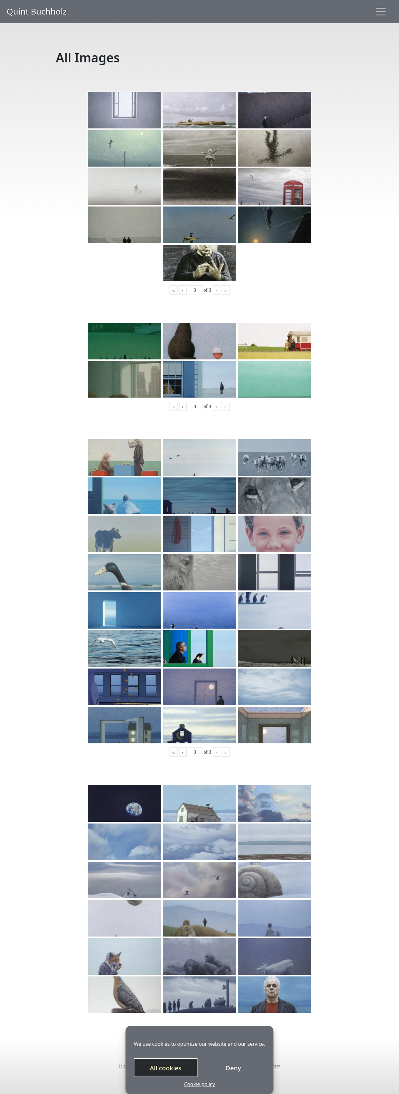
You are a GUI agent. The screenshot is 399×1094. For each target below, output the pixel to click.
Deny (233, 1068)
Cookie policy (199, 1084)
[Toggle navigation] (380, 11)
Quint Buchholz (37, 11)
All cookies (166, 1068)
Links (125, 1066)
